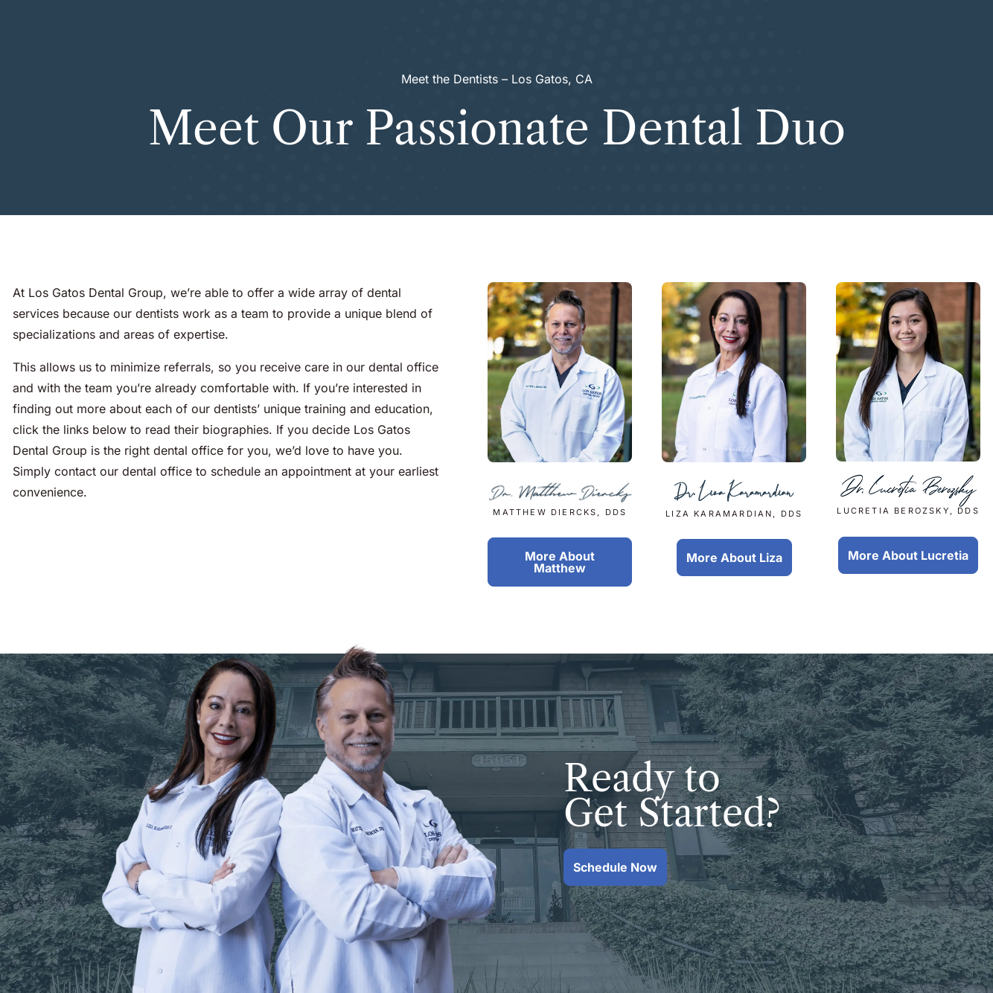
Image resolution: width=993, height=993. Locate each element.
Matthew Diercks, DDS (560, 498)
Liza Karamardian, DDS (733, 499)
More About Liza (734, 557)
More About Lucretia (908, 555)
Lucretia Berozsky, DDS (908, 497)
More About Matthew (560, 562)
